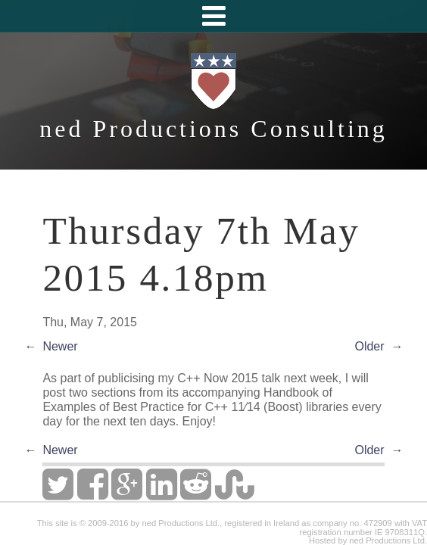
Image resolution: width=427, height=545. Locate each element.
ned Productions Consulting (213, 128)
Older (369, 346)
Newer (59, 346)
